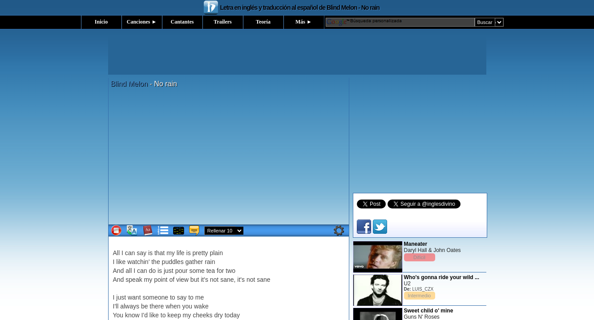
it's (204, 279)
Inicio (101, 22)
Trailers (222, 22)
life (181, 252)
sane (227, 279)
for (220, 270)
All (116, 252)
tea (210, 270)
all (128, 270)
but (194, 279)
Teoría (263, 22)
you (187, 306)
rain (210, 261)
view (182, 279)
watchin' (138, 261)
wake (201, 306)
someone (155, 297)
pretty (200, 252)
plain (216, 252)
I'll (116, 306)
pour (181, 270)
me (199, 297)
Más (303, 22)
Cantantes (182, 22)
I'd (144, 315)
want (134, 297)
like (120, 261)
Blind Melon (129, 84)
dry (218, 315)
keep (174, 315)
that (159, 252)
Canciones (142, 22)
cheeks (202, 315)
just (169, 270)
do (152, 270)
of (171, 279)
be (144, 306)
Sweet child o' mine (428, 311)
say (141, 252)
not (214, 279)
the (155, 261)
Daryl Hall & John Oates (432, 250)
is (150, 252)
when (173, 306)
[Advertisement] (297, 55)
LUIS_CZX (422, 289)
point (160, 279)
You (118, 315)
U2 (407, 283)
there (157, 306)
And (118, 270)
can (130, 252)
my (170, 252)
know (132, 315)
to (172, 297)
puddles (173, 261)
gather (194, 261)
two (230, 270)
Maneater (416, 244)
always (129, 306)
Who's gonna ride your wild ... (442, 277)
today (232, 315)
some (197, 270)
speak (133, 279)
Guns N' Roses (422, 317)
